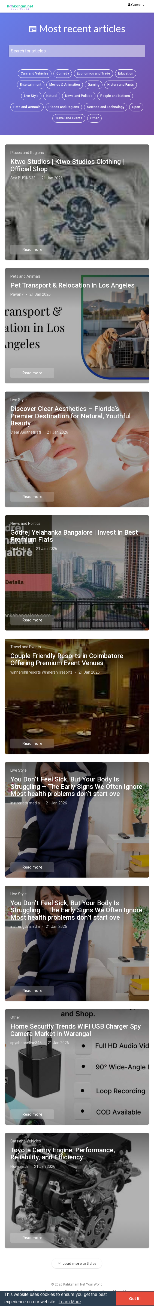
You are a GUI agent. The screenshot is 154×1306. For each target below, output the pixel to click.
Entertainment (30, 85)
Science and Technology (105, 107)
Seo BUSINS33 (22, 178)
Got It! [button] (135, 1298)
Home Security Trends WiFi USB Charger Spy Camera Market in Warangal (75, 1030)
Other (94, 118)
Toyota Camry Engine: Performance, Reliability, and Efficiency (62, 1153)
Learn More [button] (70, 1301)
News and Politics (78, 96)
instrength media (25, 803)
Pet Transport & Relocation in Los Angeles (72, 285)
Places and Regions (64, 107)
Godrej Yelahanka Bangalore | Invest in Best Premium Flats (74, 536)
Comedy (62, 73)
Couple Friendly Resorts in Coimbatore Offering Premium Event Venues (66, 659)
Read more (32, 249)
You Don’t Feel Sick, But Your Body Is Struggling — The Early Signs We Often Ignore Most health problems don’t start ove (76, 786)
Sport (136, 107)
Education (125, 73)
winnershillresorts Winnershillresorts (41, 672)
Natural (51, 96)
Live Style (31, 96)
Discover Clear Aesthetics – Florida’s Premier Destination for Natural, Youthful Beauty (70, 416)
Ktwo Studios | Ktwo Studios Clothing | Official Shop (67, 165)
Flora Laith (19, 1166)
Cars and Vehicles (35, 73)
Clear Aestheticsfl (25, 432)
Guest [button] (136, 5)
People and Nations (115, 96)
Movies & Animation (64, 85)
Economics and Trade (93, 73)
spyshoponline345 (26, 1043)
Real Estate (20, 548)
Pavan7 (16, 294)
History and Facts (120, 85)
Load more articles (76, 1263)
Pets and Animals (27, 107)
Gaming (93, 85)
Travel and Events (68, 118)
